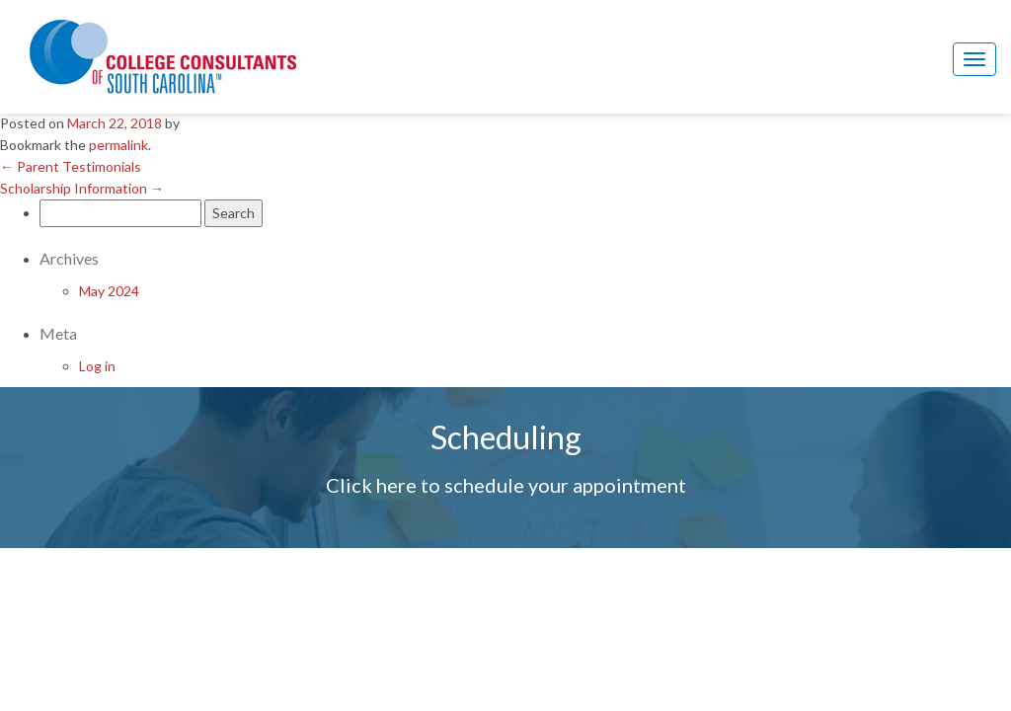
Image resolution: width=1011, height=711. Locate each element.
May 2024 (109, 290)
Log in (97, 365)
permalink (118, 144)
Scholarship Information (82, 188)
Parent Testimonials (70, 166)
